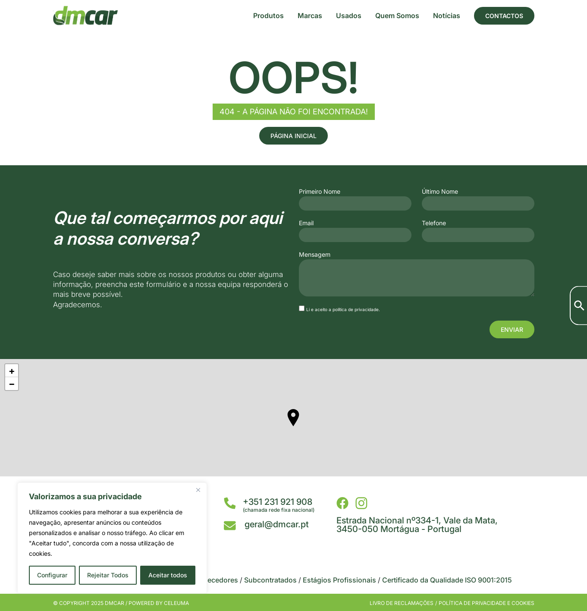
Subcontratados (270, 580)
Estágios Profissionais (339, 580)
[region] (112, 538)
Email (306, 223)
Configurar (52, 575)
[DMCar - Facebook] (342, 503)
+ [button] (12, 370)
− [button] (12, 383)
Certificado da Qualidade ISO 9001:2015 (447, 580)
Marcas (310, 15)
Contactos (504, 15)
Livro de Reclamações (401, 603)
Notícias (446, 15)
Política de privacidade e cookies (486, 603)
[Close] (198, 490)
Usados (348, 15)
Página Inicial (293, 135)
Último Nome (440, 192)
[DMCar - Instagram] (361, 503)
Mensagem (314, 255)
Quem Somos (397, 15)
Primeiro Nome (319, 192)
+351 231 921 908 (277, 502)
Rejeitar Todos (108, 575)
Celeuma (176, 603)
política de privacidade (356, 309)
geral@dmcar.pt (277, 524)
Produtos (268, 15)
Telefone (434, 223)
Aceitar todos (167, 575)
